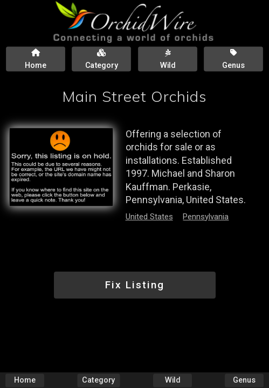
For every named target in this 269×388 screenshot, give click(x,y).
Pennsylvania (206, 216)
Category (98, 380)
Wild (172, 380)
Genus (244, 380)
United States (149, 216)
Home (25, 380)
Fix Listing (134, 285)
